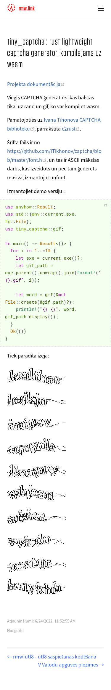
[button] (101, 8)
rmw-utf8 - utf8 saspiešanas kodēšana (54, 656)
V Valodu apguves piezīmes (68, 664)
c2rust (71, 128)
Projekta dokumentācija (36, 83)
